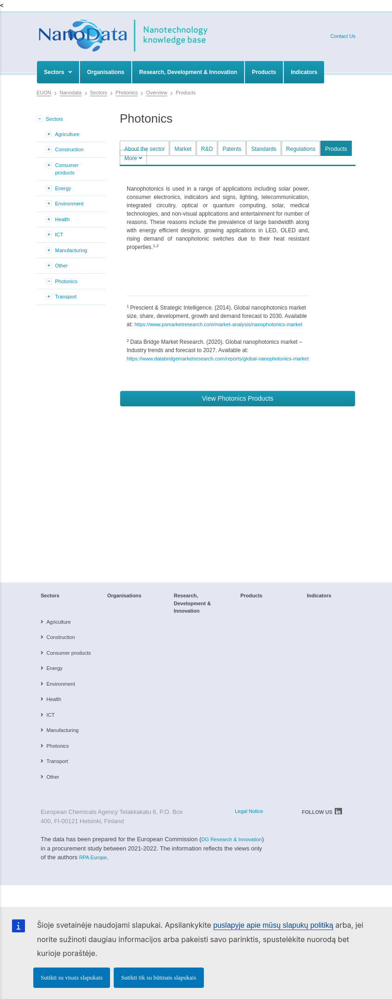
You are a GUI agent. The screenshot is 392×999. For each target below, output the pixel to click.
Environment (69, 203)
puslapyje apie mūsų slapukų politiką (273, 925)
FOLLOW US (322, 811)
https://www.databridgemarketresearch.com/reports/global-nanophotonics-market (218, 358)
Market (182, 149)
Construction (69, 149)
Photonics (66, 281)
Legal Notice (249, 811)
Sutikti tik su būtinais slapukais (158, 977)
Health (62, 219)
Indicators (304, 72)
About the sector (144, 149)
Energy (63, 188)
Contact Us (343, 36)
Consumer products (67, 169)
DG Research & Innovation (232, 839)
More (133, 158)
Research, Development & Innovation (188, 72)
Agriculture (67, 134)
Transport (66, 296)
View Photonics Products (238, 398)
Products (264, 72)
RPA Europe (93, 857)
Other (61, 265)
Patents (231, 149)
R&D (207, 149)
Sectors (58, 72)
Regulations (300, 149)
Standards (263, 149)
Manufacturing (71, 250)
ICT (59, 234)
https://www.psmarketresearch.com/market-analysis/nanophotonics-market (218, 324)
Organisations (105, 72)
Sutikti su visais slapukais (72, 977)
